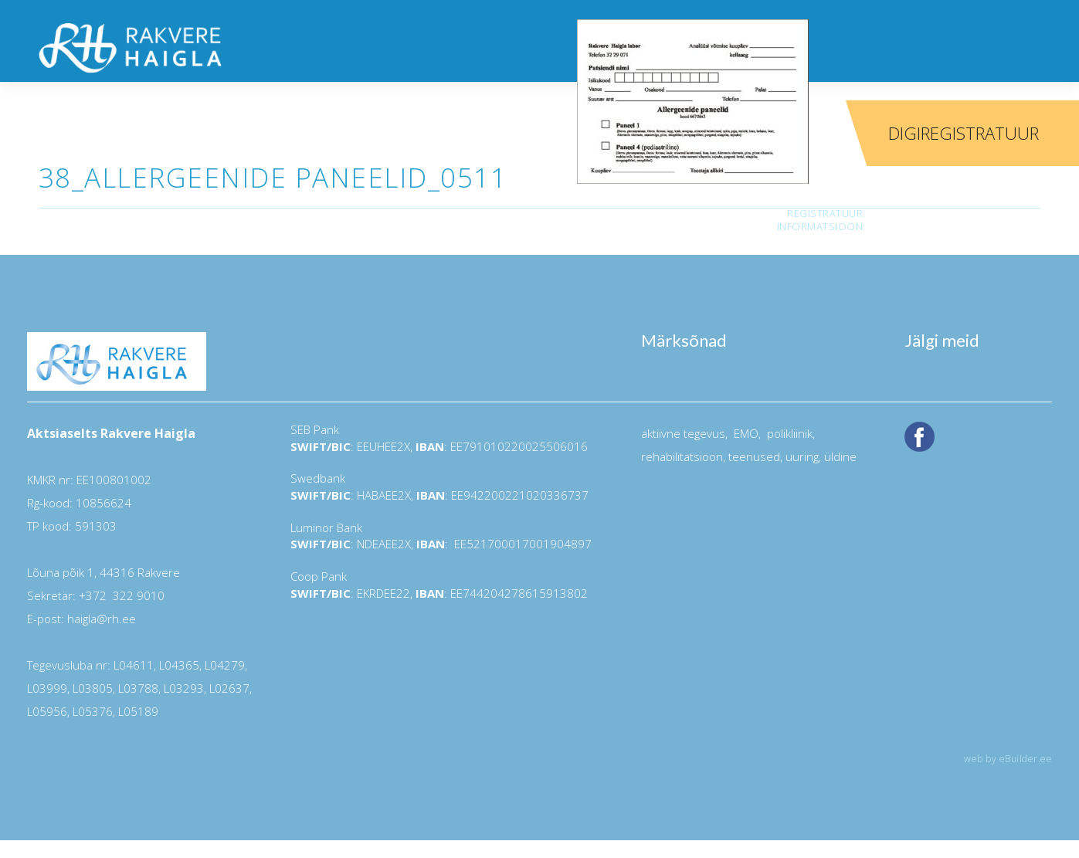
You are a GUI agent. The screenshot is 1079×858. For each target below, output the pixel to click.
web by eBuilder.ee (1008, 758)
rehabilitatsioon (682, 456)
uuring (802, 456)
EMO (744, 433)
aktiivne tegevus (683, 433)
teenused (752, 456)
